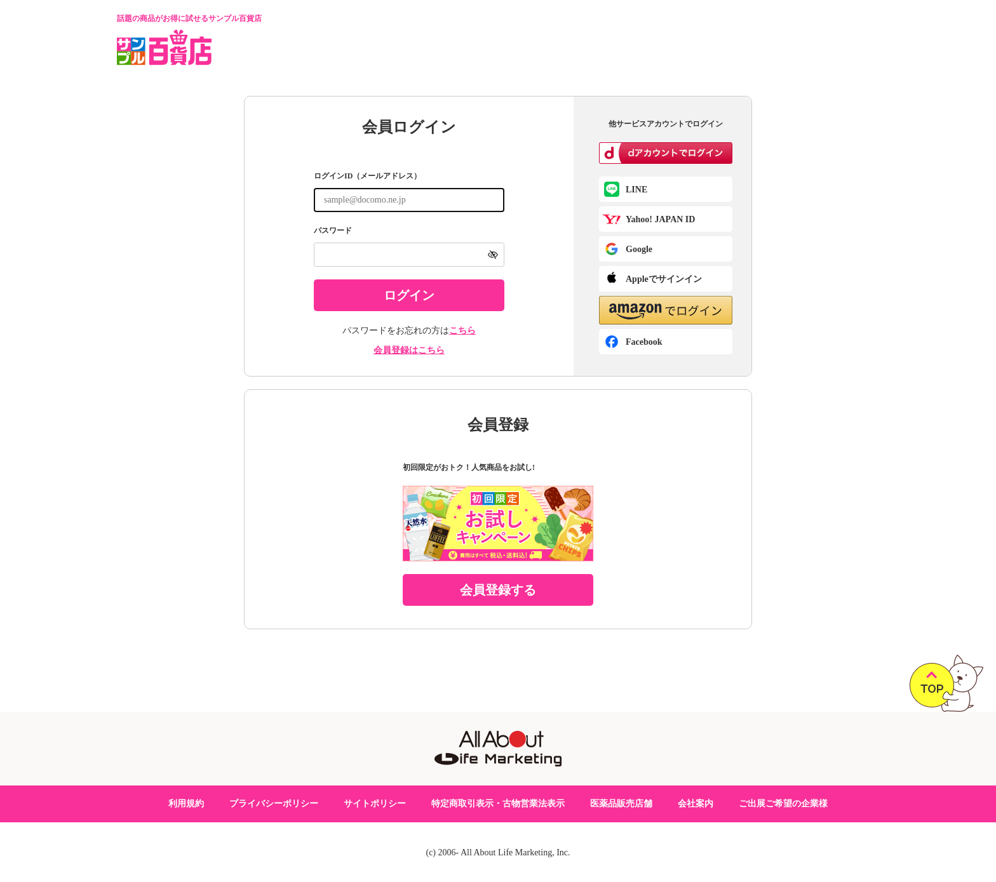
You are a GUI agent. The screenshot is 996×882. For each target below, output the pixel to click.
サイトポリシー (375, 803)
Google (639, 249)
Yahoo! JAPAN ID (660, 219)
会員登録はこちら (409, 350)
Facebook (644, 342)
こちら (462, 330)
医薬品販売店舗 (621, 803)
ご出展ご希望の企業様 (783, 803)
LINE (636, 189)
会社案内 (695, 803)
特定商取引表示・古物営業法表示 (498, 803)
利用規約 (186, 803)
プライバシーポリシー (273, 803)
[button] (665, 310)
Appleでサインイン (664, 279)
